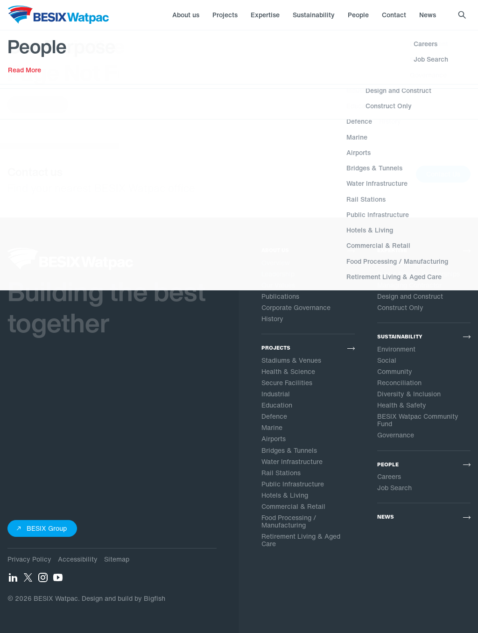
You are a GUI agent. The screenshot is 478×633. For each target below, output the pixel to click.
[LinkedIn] (13, 580)
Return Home (38, 104)
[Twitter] (28, 580)
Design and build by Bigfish (123, 598)
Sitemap (116, 559)
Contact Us (443, 174)
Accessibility (78, 559)
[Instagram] (43, 580)
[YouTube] (57, 580)
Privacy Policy (29, 559)
